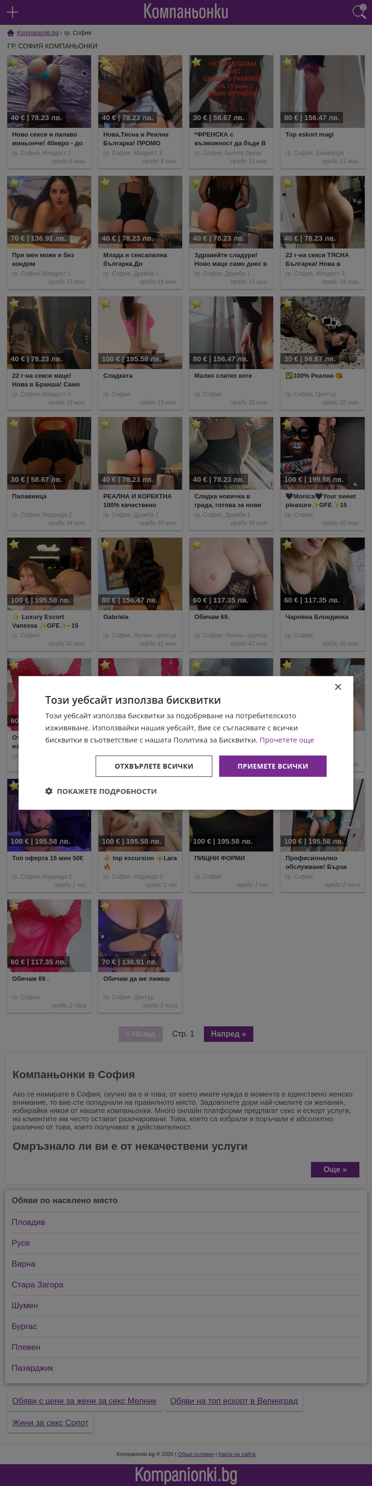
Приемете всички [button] (272, 765)
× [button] (337, 687)
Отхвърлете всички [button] (154, 765)
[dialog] (185, 743)
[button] (101, 791)
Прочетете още (287, 739)
